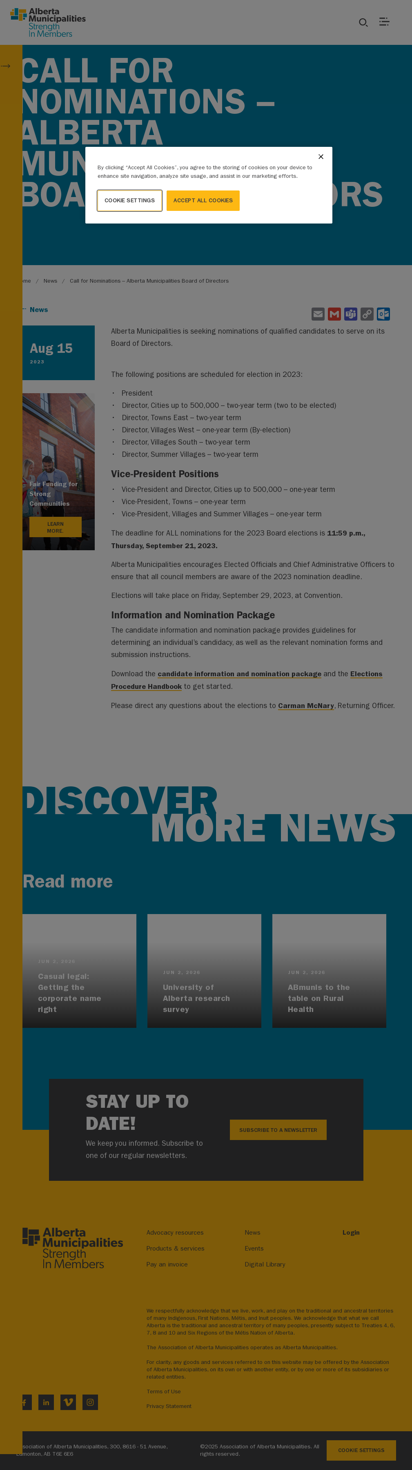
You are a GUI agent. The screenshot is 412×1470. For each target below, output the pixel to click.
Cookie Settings (130, 200)
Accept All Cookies (203, 200)
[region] (208, 185)
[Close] (321, 157)
